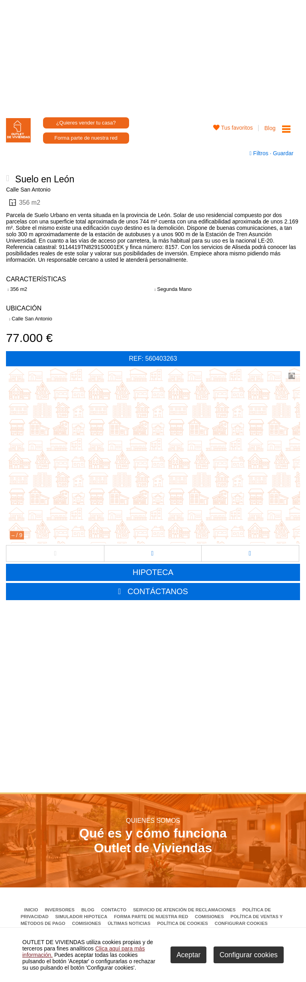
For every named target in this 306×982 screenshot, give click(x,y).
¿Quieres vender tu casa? (86, 123)
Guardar (282, 153)
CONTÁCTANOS (158, 591)
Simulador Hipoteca (81, 916)
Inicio (31, 909)
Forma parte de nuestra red (86, 138)
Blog (269, 128)
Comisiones (210, 916)
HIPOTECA (153, 572)
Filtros (259, 153)
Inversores (60, 909)
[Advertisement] (153, 56)
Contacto (114, 909)
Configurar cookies (241, 923)
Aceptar (188, 955)
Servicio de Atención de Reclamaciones (185, 909)
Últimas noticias (130, 923)
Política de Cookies (183, 923)
